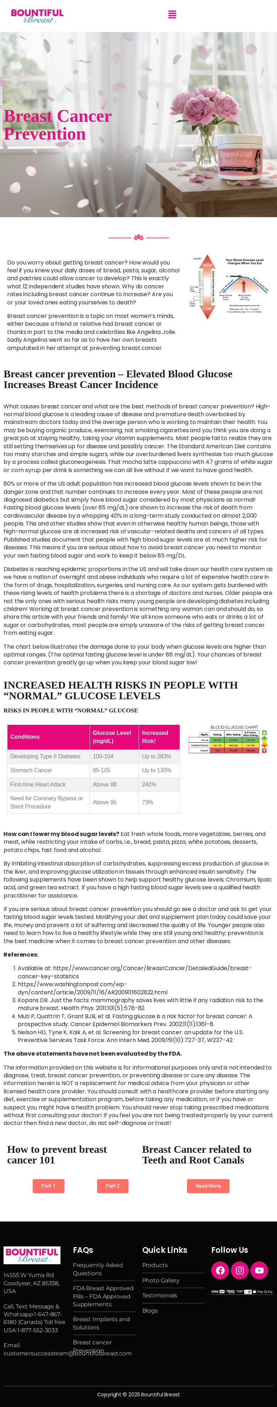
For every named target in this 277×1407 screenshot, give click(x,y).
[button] (172, 14)
